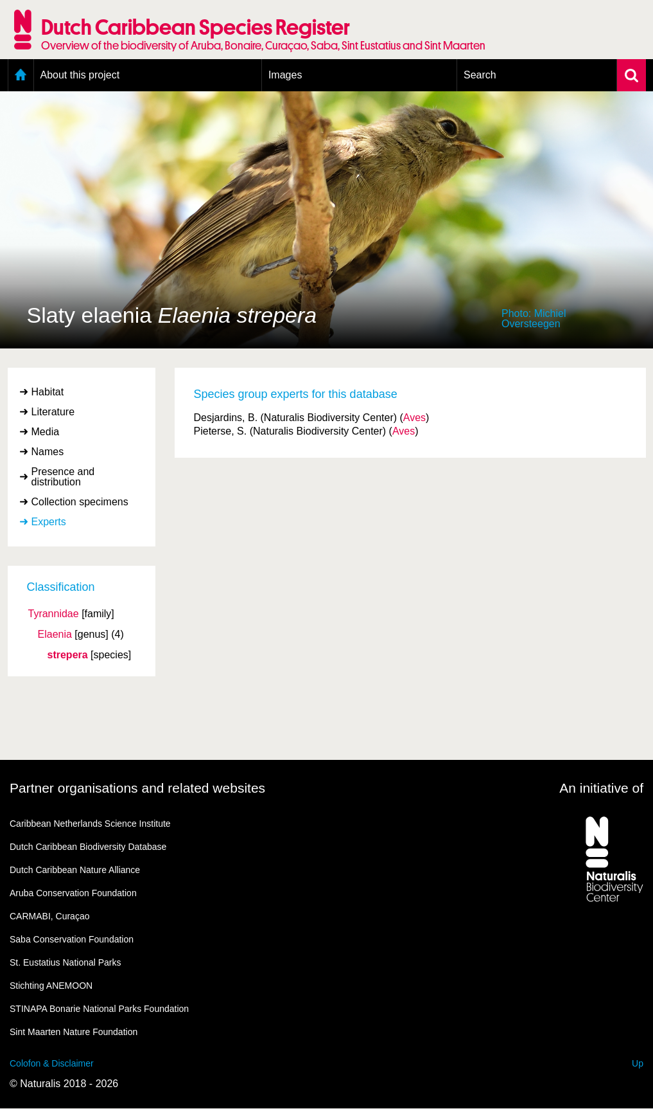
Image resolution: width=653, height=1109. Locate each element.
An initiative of (601, 787)
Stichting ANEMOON (51, 985)
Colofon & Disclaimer (52, 1063)
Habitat (47, 391)
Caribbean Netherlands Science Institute (90, 823)
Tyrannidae (53, 614)
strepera (68, 655)
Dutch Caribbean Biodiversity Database (88, 847)
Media (45, 431)
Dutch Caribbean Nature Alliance (75, 870)
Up (637, 1063)
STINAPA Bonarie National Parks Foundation (99, 1009)
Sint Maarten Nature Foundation (73, 1032)
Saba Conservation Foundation (72, 939)
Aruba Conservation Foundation (73, 893)
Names (47, 451)
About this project (80, 74)
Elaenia (55, 634)
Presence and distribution (63, 476)
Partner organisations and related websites (137, 787)
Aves (414, 417)
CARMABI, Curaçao (49, 916)
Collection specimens (79, 501)
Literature (53, 411)
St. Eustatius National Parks (65, 962)
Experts (48, 521)
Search (480, 74)
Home (20, 75)
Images (285, 74)
